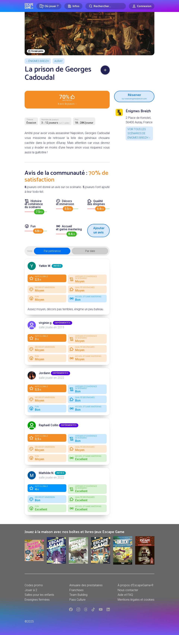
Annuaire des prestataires (86, 585)
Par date (90, 251)
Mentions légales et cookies (136, 599)
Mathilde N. (46, 473)
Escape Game (29, 6)
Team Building (78, 595)
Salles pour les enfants (39, 595)
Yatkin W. (45, 266)
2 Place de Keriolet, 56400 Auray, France (139, 120)
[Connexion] (141, 6)
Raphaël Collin (48, 425)
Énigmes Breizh (38, 61)
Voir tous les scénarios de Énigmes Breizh (138, 133)
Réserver (134, 96)
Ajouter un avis (98, 230)
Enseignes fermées (37, 599)
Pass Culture (77, 599)
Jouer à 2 (31, 590)
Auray (58, 61)
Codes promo (34, 585)
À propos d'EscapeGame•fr (135, 585)
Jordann (44, 373)
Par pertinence (52, 251)
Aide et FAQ (125, 595)
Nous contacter (128, 590)
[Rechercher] (105, 6)
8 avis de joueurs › (67, 99)
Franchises (76, 590)
